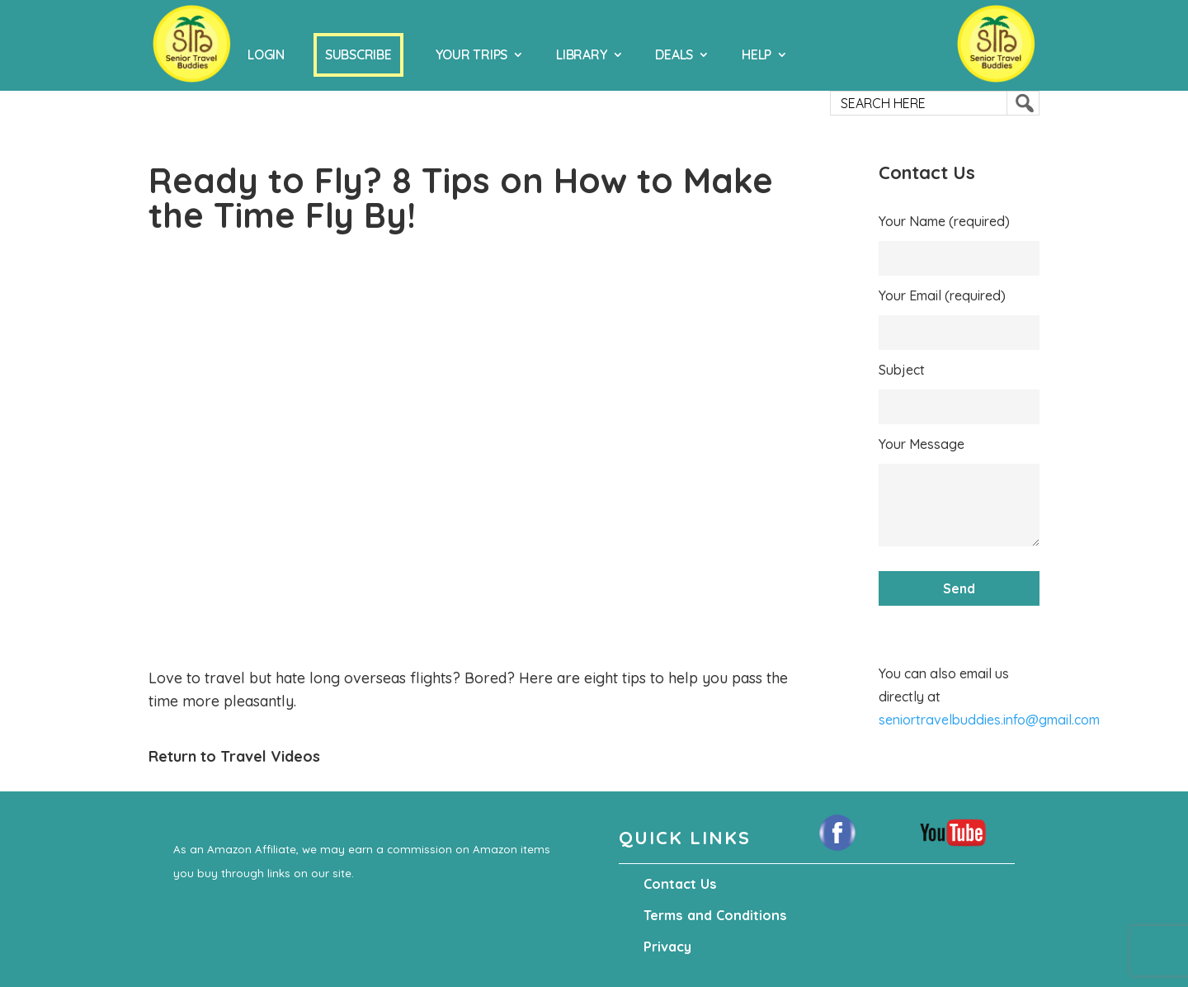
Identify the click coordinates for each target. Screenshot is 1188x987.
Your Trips (472, 54)
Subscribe (358, 54)
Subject (902, 369)
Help (756, 54)
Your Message (921, 444)
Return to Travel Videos (234, 756)
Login (266, 54)
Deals (674, 54)
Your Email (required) (942, 295)
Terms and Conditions (712, 915)
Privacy (667, 946)
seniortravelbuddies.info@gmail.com (989, 719)
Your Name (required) (944, 221)
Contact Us (679, 884)
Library (581, 54)
